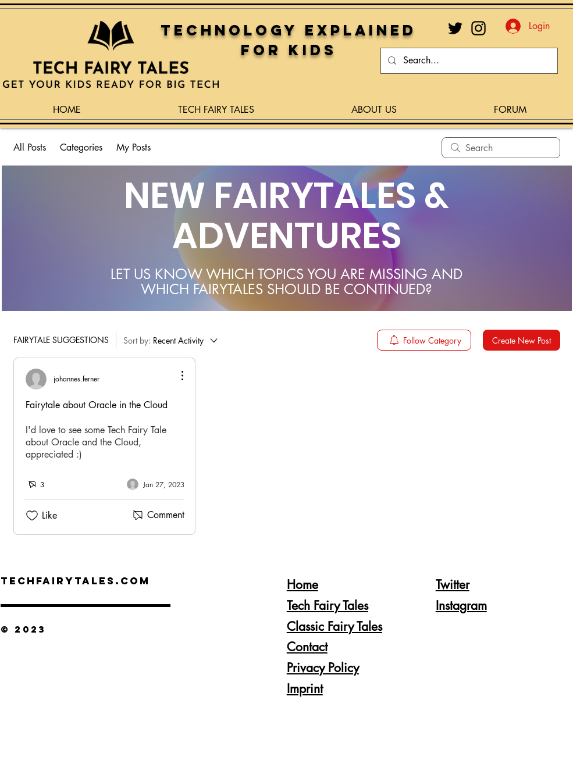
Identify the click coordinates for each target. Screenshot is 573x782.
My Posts (133, 147)
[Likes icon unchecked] (32, 516)
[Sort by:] (171, 340)
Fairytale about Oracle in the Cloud (97, 405)
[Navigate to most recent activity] (155, 484)
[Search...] (468, 60)
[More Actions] (176, 376)
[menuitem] (424, 340)
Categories (81, 147)
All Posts (29, 147)
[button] (216, 104)
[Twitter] (455, 28)
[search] (501, 147)
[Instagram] (478, 28)
